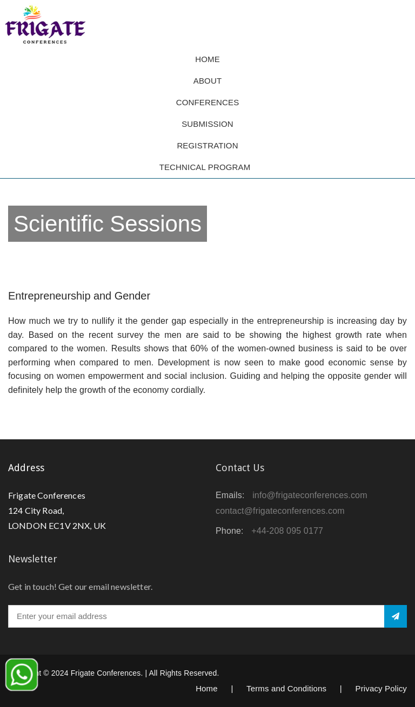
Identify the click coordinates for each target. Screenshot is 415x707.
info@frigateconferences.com (309, 495)
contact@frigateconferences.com (280, 510)
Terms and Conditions (286, 688)
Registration (207, 145)
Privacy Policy (381, 688)
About (207, 80)
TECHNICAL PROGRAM (207, 167)
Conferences (207, 102)
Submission (207, 123)
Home (207, 59)
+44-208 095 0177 (287, 530)
